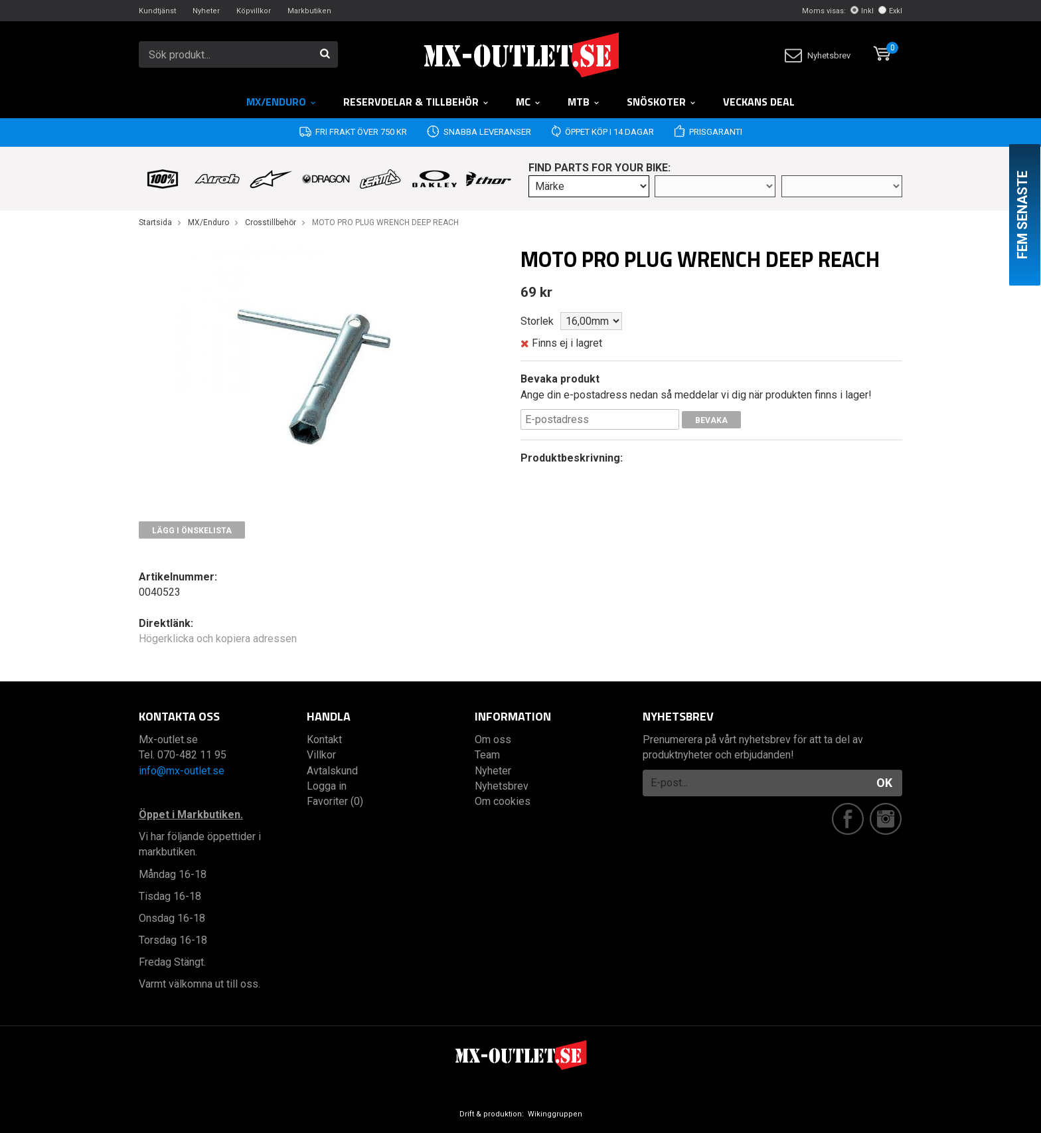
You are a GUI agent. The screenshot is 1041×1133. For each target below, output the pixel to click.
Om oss (493, 739)
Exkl (890, 11)
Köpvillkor (253, 11)
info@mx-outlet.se (181, 770)
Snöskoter (661, 102)
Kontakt (324, 739)
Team (487, 754)
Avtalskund (332, 770)
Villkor (321, 754)
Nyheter (206, 11)
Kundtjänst (157, 11)
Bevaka (711, 420)
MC (528, 102)
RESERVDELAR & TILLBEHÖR (416, 102)
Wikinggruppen (555, 1114)
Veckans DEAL (759, 102)
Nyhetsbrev (817, 55)
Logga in (327, 786)
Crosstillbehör (270, 222)
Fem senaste (1022, 215)
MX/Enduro (281, 102)
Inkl (862, 11)
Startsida (155, 222)
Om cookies (502, 801)
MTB (584, 102)
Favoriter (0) (335, 801)
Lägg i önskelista (192, 530)
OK (884, 783)
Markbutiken (309, 11)
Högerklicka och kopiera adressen (218, 638)
